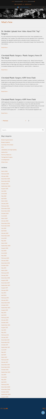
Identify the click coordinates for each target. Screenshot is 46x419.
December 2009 (5, 387)
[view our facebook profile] (1, 408)
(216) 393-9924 (23, 7)
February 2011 (5, 359)
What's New (4, 162)
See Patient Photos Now (18, 1)
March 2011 (4, 357)
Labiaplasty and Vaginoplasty (9, 149)
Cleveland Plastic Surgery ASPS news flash (18, 78)
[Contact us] (43, 408)
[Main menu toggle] (43, 7)
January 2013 (4, 320)
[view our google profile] (5, 408)
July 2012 (3, 330)
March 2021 (4, 243)
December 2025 (5, 178)
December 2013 (5, 302)
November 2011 (5, 342)
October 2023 (5, 213)
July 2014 (3, 292)
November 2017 (5, 283)
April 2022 (4, 230)
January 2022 (4, 233)
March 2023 (4, 218)
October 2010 (4, 369)
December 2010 (5, 364)
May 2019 (3, 268)
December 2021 (5, 235)
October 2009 (5, 392)
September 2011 (5, 347)
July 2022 (3, 228)
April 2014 (3, 295)
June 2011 (3, 349)
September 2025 (5, 186)
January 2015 (4, 290)
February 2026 (5, 173)
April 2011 (3, 354)
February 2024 (5, 206)
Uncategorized (5, 159)
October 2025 (5, 183)
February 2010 (5, 384)
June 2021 (4, 238)
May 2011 (3, 352)
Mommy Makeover (6, 154)
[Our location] (45, 408)
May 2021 (3, 240)
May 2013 (3, 312)
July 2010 (3, 374)
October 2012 (4, 322)
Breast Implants (5, 142)
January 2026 (4, 176)
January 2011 (4, 362)
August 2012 (4, 327)
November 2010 (5, 367)
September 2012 (5, 325)
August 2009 (4, 397)
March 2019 (4, 270)
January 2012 (4, 337)
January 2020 (4, 260)
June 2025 (4, 193)
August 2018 (4, 280)
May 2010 (3, 379)
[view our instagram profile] (3, 408)
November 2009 (5, 389)
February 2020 (5, 258)
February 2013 (5, 317)
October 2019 (4, 265)
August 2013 (4, 310)
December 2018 (5, 278)
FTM (2, 147)
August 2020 (4, 248)
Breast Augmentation (7, 140)
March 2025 (4, 201)
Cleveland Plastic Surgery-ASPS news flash (18, 99)
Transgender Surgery (6, 157)
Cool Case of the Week (31, 1)
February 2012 (5, 335)
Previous (4, 120)
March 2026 (4, 171)
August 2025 (4, 188)
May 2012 (3, 332)
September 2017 (5, 285)
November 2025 (5, 181)
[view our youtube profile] (7, 408)
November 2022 (5, 225)
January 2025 (4, 203)
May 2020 (3, 255)
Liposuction (4, 152)
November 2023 (5, 211)
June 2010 (4, 377)
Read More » (4, 47)
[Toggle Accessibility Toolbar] (43, 412)
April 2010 (3, 382)
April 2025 (4, 198)
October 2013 (4, 305)
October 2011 (4, 344)
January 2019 (4, 275)
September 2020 (5, 245)
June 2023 (4, 216)
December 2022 (5, 223)
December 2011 (5, 340)
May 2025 (3, 196)
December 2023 (5, 208)
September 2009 (5, 394)
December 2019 (5, 263)
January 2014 (4, 300)
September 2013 (5, 307)
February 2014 (5, 297)
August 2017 (4, 287)
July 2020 (3, 250)
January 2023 (4, 221)
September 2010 (5, 372)
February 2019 (5, 273)
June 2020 (4, 253)
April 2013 (3, 315)
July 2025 (3, 191)
